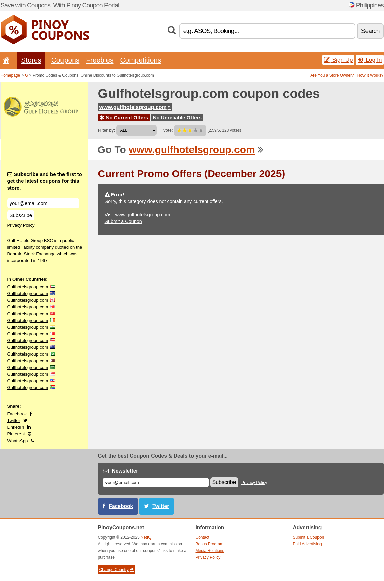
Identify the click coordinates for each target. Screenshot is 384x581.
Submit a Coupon (123, 221)
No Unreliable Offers (177, 117)
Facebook (17, 413)
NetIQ (146, 537)
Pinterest (16, 434)
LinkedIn (15, 427)
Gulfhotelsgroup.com (27, 286)
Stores (31, 60)
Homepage (10, 75)
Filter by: (106, 130)
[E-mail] (156, 482)
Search (370, 30)
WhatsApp (17, 440)
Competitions (140, 60)
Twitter (13, 420)
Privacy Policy (21, 225)
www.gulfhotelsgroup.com (135, 107)
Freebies (99, 60)
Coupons (65, 60)
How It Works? (370, 75)
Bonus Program (209, 544)
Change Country (116, 569)
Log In (370, 59)
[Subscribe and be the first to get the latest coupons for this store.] (43, 203)
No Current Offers (124, 117)
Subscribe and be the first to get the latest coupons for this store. (44, 181)
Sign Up (338, 59)
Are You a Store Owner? (332, 75)
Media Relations (210, 550)
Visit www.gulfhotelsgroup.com (137, 214)
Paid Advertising (307, 544)
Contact (202, 537)
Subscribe (21, 215)
